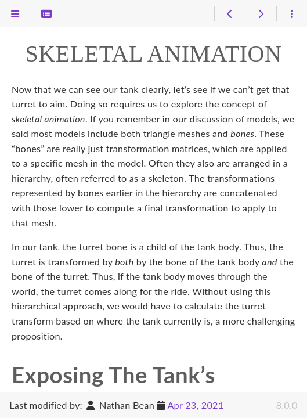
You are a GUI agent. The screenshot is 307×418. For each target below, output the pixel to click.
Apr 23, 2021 (195, 404)
